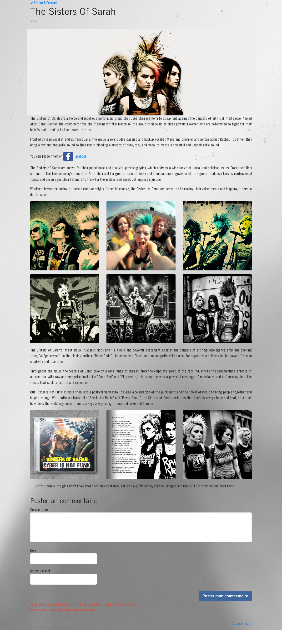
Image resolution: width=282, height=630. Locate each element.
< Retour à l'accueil (43, 3)
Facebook (74, 156)
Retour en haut (241, 623)
